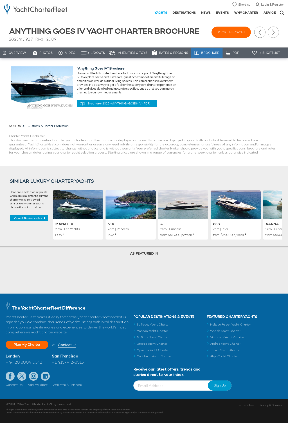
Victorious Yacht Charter (227, 337)
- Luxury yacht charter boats (44, 9)
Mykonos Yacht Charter (153, 350)
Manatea (64, 224)
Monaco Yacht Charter (152, 331)
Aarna (272, 224)
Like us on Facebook (10, 376)
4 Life (165, 224)
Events (222, 13)
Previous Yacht (260, 32)
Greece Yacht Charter (152, 344)
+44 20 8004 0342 (24, 362)
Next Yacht (273, 32)
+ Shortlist (269, 53)
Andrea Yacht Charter (225, 344)
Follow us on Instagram (33, 376)
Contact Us (14, 385)
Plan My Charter (27, 344)
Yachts (161, 13)
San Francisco (65, 356)
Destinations (184, 13)
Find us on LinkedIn (45, 376)
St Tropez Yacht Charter (153, 324)
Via (111, 224)
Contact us (67, 344)
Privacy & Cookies (270, 405)
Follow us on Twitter (21, 376)
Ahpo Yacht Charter (224, 356)
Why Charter (246, 13)
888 (216, 224)
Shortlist (244, 4)
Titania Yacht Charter (224, 350)
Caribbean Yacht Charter (154, 356)
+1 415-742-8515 (68, 362)
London (13, 356)
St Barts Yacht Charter (153, 337)
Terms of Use (246, 405)
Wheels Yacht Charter (225, 331)
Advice (269, 13)
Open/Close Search (282, 13)
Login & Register (272, 4)
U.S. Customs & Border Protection (45, 126)
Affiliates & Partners (67, 385)
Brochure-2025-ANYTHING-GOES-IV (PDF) (119, 103)
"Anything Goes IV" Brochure (100, 68)
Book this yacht (231, 32)
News (206, 13)
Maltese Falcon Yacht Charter (230, 324)
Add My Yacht (38, 385)
